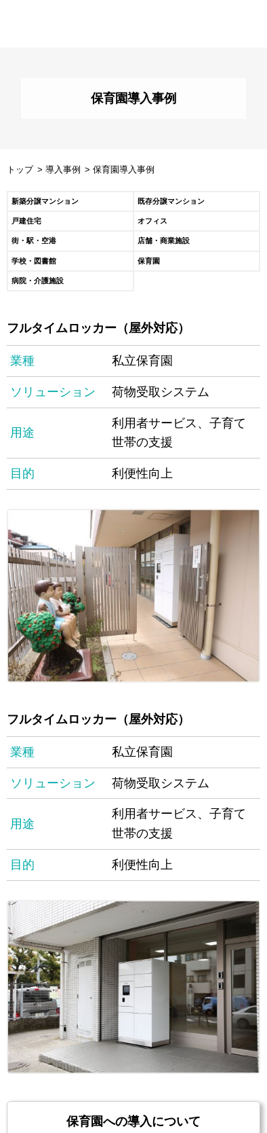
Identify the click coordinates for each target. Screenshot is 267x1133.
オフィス (152, 221)
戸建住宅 (26, 221)
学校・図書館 (34, 261)
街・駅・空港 (34, 240)
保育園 (149, 261)
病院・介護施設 (38, 280)
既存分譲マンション (171, 201)
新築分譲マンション (45, 201)
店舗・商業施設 (164, 240)
